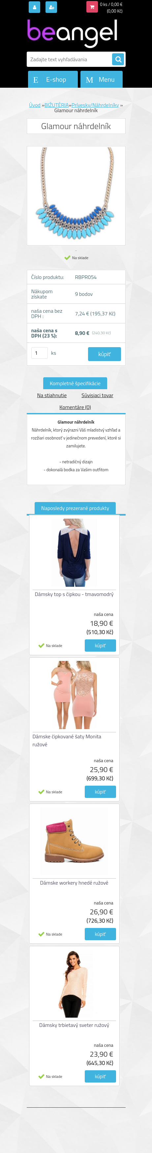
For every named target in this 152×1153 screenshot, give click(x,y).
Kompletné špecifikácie (75, 383)
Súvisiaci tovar (97, 395)
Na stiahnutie (52, 395)
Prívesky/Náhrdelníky (95, 105)
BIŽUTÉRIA (57, 105)
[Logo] (72, 32)
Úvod (35, 105)
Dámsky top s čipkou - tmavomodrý (74, 594)
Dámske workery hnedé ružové (74, 883)
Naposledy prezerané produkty (75, 508)
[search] (118, 59)
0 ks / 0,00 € (111, 4)
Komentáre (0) (75, 407)
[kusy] (39, 353)
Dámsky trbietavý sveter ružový (74, 1025)
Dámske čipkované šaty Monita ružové (67, 740)
